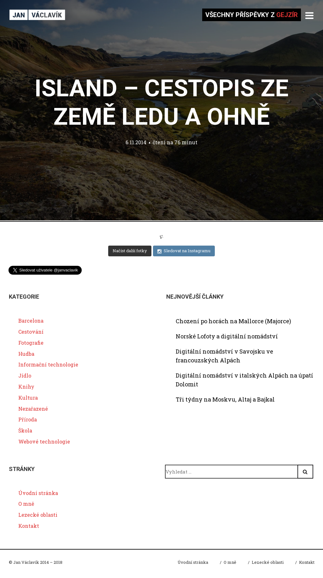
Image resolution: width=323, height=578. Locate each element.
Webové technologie (44, 441)
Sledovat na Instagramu (183, 251)
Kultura (28, 397)
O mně (26, 503)
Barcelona (31, 320)
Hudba (26, 353)
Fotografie (31, 342)
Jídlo (24, 375)
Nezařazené (33, 408)
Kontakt (28, 525)
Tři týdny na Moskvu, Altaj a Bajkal (225, 399)
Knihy (26, 386)
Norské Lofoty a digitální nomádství (227, 336)
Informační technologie (48, 364)
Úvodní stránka (38, 493)
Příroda (27, 419)
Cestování (31, 331)
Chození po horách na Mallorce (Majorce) (233, 321)
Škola (25, 430)
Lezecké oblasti (37, 514)
